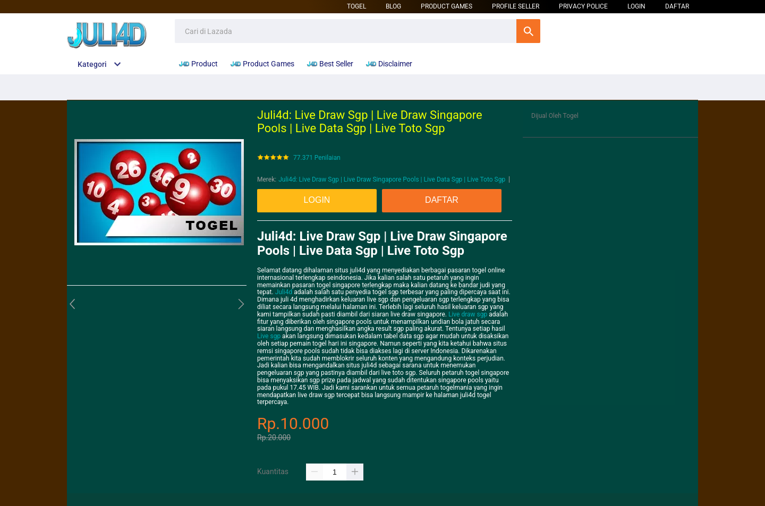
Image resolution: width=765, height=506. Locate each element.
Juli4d (284, 292)
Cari (528, 31)
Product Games (446, 6)
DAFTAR (677, 6)
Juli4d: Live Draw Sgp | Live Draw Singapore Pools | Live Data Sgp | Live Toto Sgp (391, 179)
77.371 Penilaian (317, 158)
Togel (356, 6)
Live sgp (268, 336)
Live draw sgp (467, 314)
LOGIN (636, 6)
